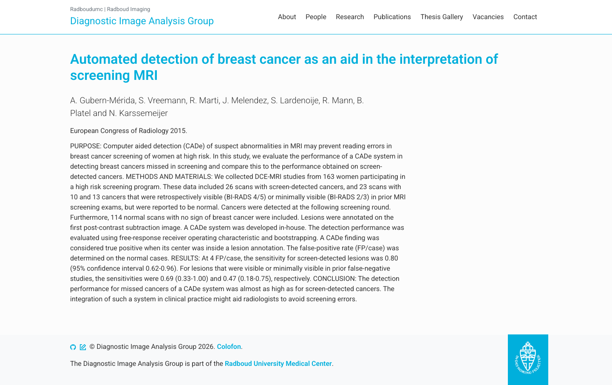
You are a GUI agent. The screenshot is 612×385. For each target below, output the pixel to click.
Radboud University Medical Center (278, 364)
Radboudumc (86, 9)
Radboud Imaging (128, 9)
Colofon (229, 347)
